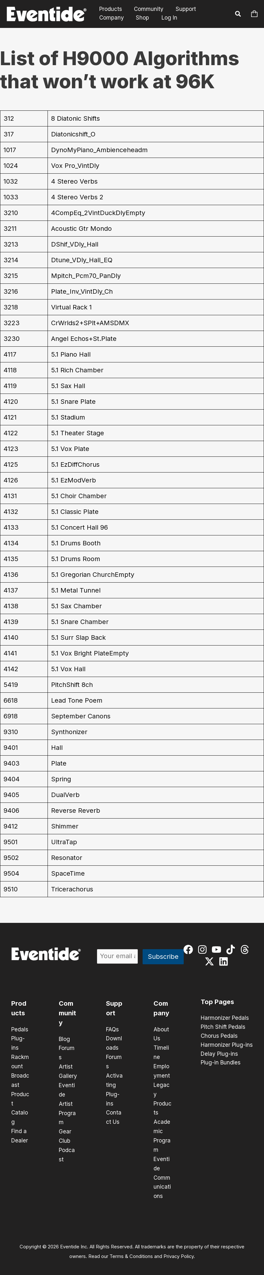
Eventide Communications (162, 1173)
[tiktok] (232, 949)
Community (147, 9)
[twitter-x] (211, 961)
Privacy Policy (178, 1251)
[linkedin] (225, 961)
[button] (238, 15)
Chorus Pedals (219, 1036)
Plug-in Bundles (221, 1063)
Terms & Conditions (131, 1251)
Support (183, 9)
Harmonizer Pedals (225, 1018)
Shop (140, 17)
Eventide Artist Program (67, 1102)
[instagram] (204, 949)
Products (110, 9)
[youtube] (218, 949)
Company (111, 17)
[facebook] (189, 949)
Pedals (19, 1029)
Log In (167, 17)
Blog (64, 1039)
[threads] (246, 949)
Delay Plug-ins (219, 1054)
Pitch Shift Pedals (223, 1027)
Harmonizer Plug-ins (227, 1045)
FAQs (112, 1029)
